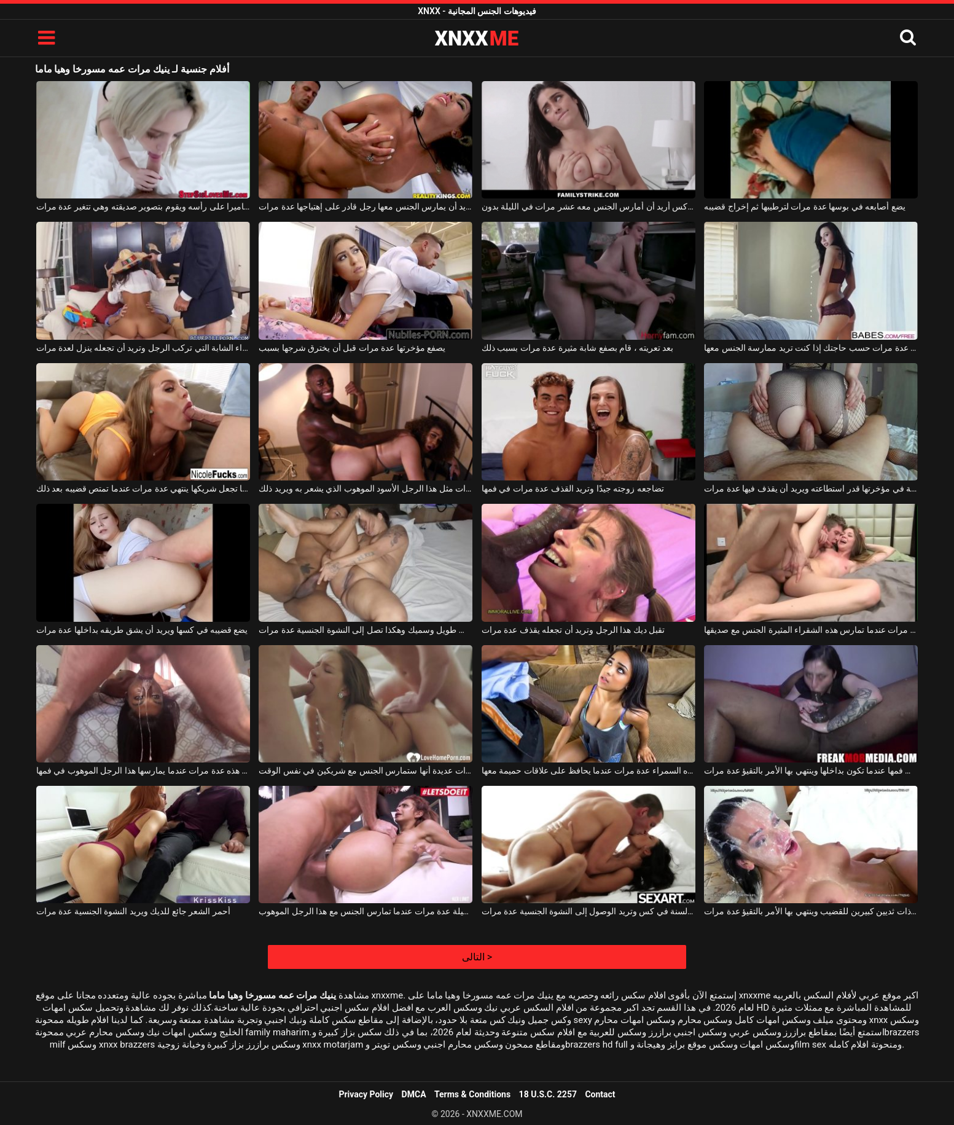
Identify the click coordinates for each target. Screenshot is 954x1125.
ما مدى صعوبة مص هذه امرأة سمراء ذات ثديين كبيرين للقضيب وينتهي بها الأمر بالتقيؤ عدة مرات (811, 911)
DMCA (414, 1094)
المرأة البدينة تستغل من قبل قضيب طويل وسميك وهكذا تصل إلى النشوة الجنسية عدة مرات (365, 630)
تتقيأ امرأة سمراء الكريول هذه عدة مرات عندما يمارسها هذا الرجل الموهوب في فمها (143, 770)
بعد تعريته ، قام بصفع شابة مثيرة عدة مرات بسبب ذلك (578, 348)
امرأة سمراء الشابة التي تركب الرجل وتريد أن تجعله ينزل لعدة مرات (143, 348)
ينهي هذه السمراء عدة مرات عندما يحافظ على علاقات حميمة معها (588, 770)
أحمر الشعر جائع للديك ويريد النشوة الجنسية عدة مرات (133, 911)
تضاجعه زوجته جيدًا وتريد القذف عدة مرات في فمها (573, 488)
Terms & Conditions (472, 1094)
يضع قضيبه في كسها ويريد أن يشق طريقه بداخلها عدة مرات (142, 630)
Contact (600, 1094)
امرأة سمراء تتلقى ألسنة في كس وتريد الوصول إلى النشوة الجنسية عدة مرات (588, 911)
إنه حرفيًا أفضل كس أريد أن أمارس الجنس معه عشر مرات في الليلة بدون (588, 206)
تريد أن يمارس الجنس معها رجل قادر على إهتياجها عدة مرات (365, 206)
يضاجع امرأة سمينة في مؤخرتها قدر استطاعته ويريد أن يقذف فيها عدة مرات (811, 488)
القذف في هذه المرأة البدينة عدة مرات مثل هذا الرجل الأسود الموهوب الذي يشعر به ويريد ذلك (365, 488)
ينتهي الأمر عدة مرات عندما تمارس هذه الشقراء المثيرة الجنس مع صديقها (811, 630)
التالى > (477, 957)
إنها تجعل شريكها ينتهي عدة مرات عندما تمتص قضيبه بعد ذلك (143, 488)
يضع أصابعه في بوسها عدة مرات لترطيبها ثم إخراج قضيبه (804, 206)
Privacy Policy (365, 1094)
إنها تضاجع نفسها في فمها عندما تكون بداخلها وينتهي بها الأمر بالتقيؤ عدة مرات (811, 770)
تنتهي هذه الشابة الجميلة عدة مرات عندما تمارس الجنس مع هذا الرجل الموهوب (365, 911)
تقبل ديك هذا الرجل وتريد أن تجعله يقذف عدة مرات (573, 630)
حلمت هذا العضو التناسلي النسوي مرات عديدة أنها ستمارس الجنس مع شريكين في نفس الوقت (365, 770)
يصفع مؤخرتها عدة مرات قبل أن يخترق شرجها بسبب (352, 348)
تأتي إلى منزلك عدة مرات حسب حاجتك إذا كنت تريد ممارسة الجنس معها (811, 348)
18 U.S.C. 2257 (548, 1094)
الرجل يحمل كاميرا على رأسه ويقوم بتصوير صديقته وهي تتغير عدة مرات (143, 206)
